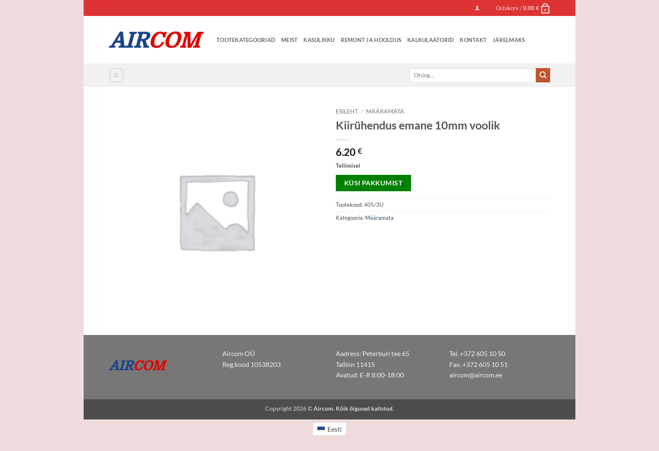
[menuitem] (329, 429)
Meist (289, 40)
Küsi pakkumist (373, 183)
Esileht (347, 111)
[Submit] (543, 75)
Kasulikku (319, 40)
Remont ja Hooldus (371, 40)
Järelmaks (509, 40)
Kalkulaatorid (430, 40)
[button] (477, 8)
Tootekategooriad (245, 40)
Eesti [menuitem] (334, 429)
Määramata (385, 111)
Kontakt (473, 40)
